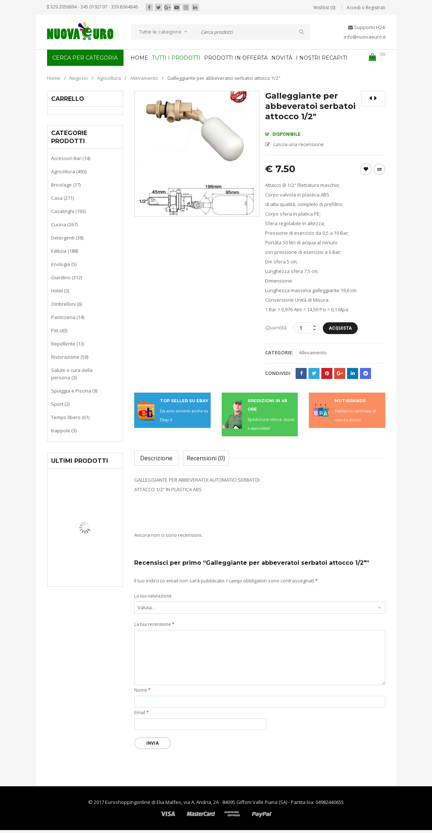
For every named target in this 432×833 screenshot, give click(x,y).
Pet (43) (59, 330)
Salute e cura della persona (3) (72, 374)
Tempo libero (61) (70, 417)
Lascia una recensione (299, 144)
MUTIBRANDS (350, 400)
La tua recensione (154, 624)
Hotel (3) (60, 290)
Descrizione (156, 458)
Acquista (340, 328)
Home (53, 78)
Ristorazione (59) (69, 357)
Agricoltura (109, 78)
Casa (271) (62, 198)
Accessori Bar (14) (70, 158)
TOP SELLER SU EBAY (184, 400)
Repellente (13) (67, 343)
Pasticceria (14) (67, 317)
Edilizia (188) (64, 251)
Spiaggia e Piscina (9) (74, 390)
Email (141, 712)
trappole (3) (63, 430)
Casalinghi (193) (68, 211)
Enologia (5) (63, 264)
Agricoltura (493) (68, 171)
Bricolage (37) (66, 184)
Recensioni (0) (206, 458)
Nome (142, 690)
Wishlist (366, 169)
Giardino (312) (66, 277)
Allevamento (144, 78)
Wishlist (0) (324, 7)
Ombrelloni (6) (66, 304)
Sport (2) (60, 404)
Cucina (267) (64, 224)
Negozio (78, 78)
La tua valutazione (153, 596)
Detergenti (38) (67, 237)
